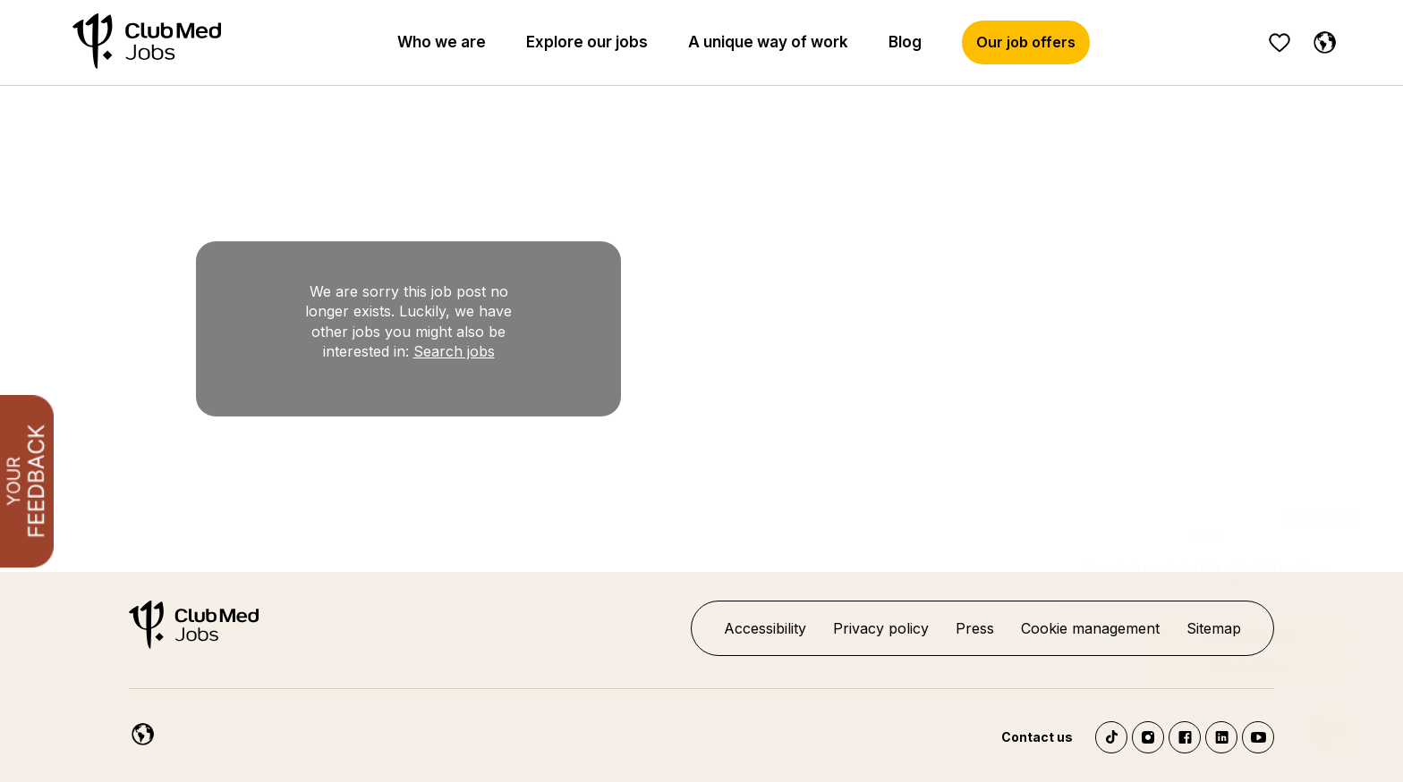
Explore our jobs (587, 42)
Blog (905, 42)
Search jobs (454, 351)
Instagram (1148, 737)
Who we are (441, 42)
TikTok (1111, 737)
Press (975, 628)
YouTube (1258, 737)
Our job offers (1026, 42)
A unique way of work (768, 42)
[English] (1321, 39)
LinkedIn (1221, 737)
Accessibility (765, 628)
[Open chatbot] (1332, 729)
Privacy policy (881, 628)
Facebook (1185, 737)
